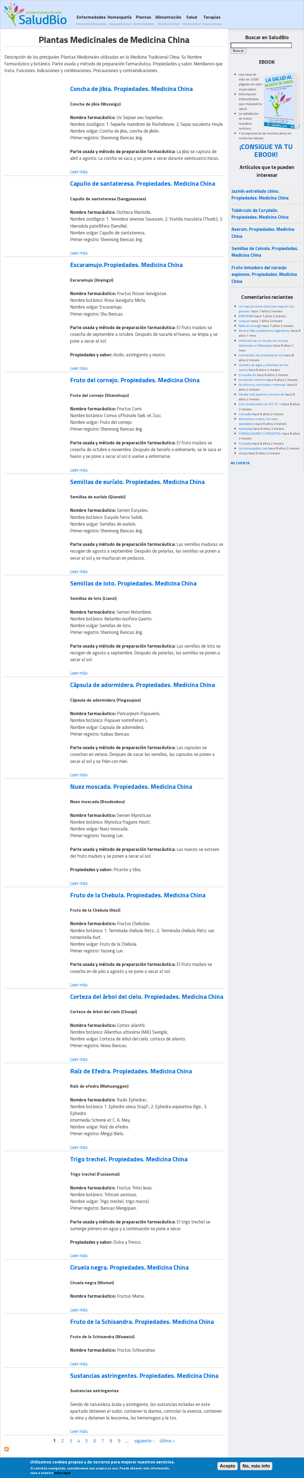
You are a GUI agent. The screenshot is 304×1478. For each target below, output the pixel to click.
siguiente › (144, 1440)
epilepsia (245, 428)
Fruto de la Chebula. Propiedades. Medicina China (137, 895)
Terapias (211, 20)
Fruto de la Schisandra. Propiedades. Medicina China (142, 1321)
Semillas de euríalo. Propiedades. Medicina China (137, 481)
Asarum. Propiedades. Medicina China (262, 232)
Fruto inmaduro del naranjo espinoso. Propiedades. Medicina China (264, 274)
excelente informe (252, 379)
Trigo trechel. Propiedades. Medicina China (129, 1159)
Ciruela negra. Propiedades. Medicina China (129, 1267)
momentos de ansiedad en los (261, 355)
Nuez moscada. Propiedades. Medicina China (131, 786)
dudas (243, 453)
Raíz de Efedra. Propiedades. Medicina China (131, 1071)
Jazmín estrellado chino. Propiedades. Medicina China (260, 194)
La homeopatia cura (253, 448)
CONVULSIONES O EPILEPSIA (260, 433)
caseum (244, 320)
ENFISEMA (246, 316)
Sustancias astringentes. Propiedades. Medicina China (144, 1375)
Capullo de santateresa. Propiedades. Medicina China (142, 183)
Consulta (245, 414)
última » (167, 1440)
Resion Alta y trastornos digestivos (264, 330)
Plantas (143, 20)
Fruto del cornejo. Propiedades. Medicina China (135, 380)
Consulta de (247, 374)
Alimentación (168, 20)
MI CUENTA (240, 463)
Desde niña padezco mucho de (261, 394)
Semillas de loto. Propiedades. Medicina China (133, 583)
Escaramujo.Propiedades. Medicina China (126, 264)
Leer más (79, 171)
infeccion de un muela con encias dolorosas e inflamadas (263, 343)
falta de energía (250, 325)
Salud (192, 20)
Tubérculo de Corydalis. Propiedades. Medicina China (260, 214)
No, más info (256, 1467)
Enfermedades (91, 20)
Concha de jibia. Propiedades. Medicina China (131, 88)
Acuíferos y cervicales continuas (262, 384)
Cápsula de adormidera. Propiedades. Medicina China (142, 684)
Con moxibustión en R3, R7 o (260, 404)
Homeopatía (119, 20)
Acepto (227, 1467)
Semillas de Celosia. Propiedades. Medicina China (264, 252)
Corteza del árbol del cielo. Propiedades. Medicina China (146, 996)
